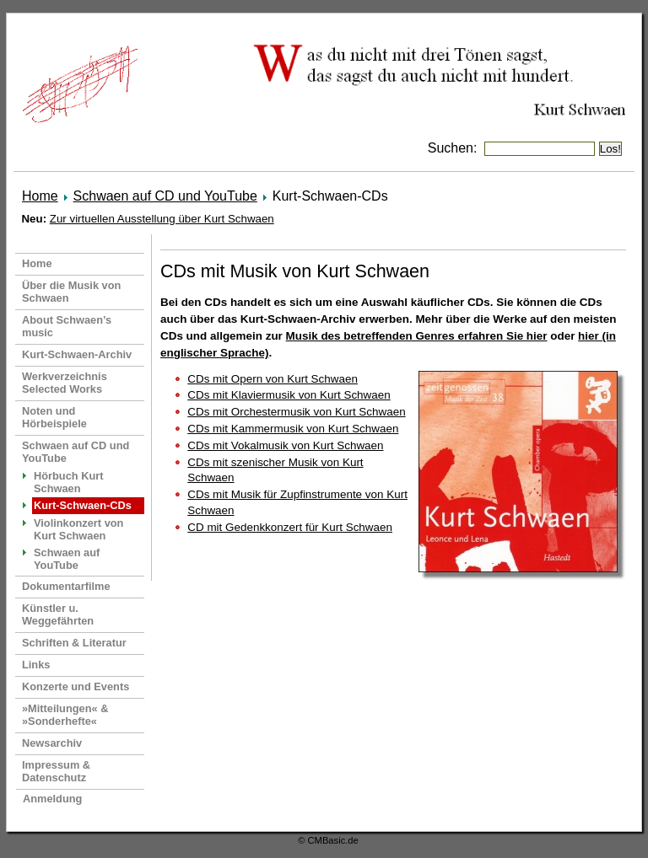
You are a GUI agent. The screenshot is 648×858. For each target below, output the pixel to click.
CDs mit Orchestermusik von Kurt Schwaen (296, 411)
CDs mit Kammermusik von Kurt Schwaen (292, 428)
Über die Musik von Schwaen (71, 291)
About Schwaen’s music (66, 326)
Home (40, 196)
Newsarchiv (52, 743)
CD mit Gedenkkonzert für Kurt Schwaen (289, 527)
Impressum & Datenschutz (56, 771)
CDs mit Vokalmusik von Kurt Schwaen (285, 445)
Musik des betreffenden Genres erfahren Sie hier (417, 336)
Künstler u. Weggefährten (58, 614)
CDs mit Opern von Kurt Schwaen (272, 379)
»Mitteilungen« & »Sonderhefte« (65, 714)
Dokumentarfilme (66, 586)
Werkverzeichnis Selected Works (64, 382)
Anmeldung (52, 798)
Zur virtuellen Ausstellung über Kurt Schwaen (162, 218)
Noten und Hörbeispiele (54, 417)
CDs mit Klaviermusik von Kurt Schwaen (288, 395)
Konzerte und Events (75, 686)
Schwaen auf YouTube (67, 558)
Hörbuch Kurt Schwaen (68, 482)
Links (36, 664)
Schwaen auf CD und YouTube (165, 196)
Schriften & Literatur (74, 642)
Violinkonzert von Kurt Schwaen (78, 529)
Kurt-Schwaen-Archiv (77, 354)
